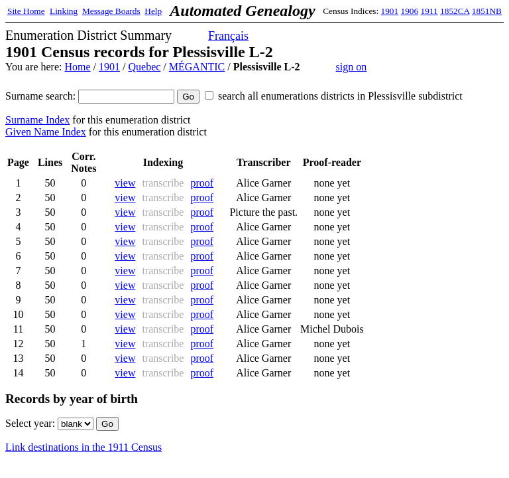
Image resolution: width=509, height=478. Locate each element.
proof (201, 183)
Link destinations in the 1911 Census (83, 447)
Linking (64, 11)
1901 (390, 11)
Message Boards (111, 11)
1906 (410, 11)
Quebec (144, 66)
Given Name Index (45, 131)
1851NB (487, 11)
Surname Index (37, 119)
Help (153, 11)
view (125, 183)
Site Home (26, 11)
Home (77, 66)
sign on (351, 66)
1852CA (454, 11)
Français (228, 35)
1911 (429, 11)
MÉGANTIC (197, 66)
